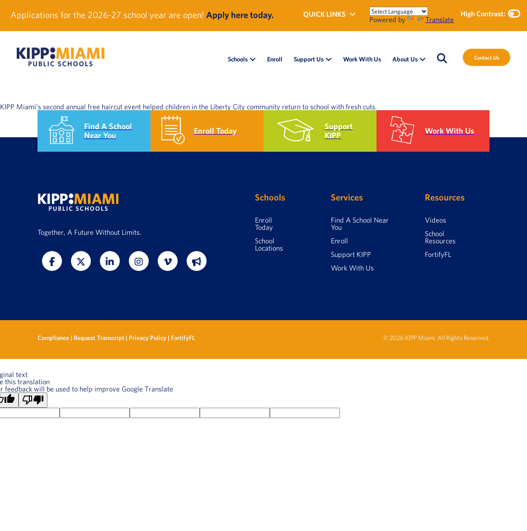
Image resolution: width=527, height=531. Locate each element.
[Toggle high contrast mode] (514, 13)
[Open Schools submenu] (252, 59)
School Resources (440, 237)
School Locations (269, 244)
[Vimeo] (168, 261)
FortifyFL (438, 254)
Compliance (54, 337)
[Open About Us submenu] (422, 59)
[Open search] (442, 58)
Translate (430, 19)
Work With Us (352, 268)
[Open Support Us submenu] (328, 59)
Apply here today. (240, 14)
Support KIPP (351, 254)
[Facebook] (52, 261)
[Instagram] (139, 261)
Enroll (339, 241)
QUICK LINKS (329, 14)
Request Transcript (99, 337)
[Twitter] (81, 261)
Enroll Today (264, 223)
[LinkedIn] (110, 261)
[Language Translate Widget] (398, 11)
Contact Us (486, 57)
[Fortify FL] (197, 261)
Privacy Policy (147, 337)
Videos (435, 220)
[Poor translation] (33, 400)
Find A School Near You (360, 223)
